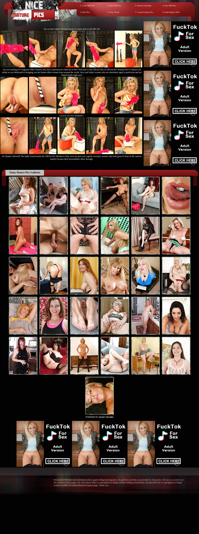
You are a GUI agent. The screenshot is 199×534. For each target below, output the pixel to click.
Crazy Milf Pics (88, 5)
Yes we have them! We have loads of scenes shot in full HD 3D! (72, 29)
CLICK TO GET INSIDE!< (72, 115)
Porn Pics (86, 12)
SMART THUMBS (106, 417)
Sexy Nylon (114, 12)
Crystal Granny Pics (145, 12)
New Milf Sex (115, 5)
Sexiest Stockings (144, 5)
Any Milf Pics (170, 5)
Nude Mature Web (172, 12)
